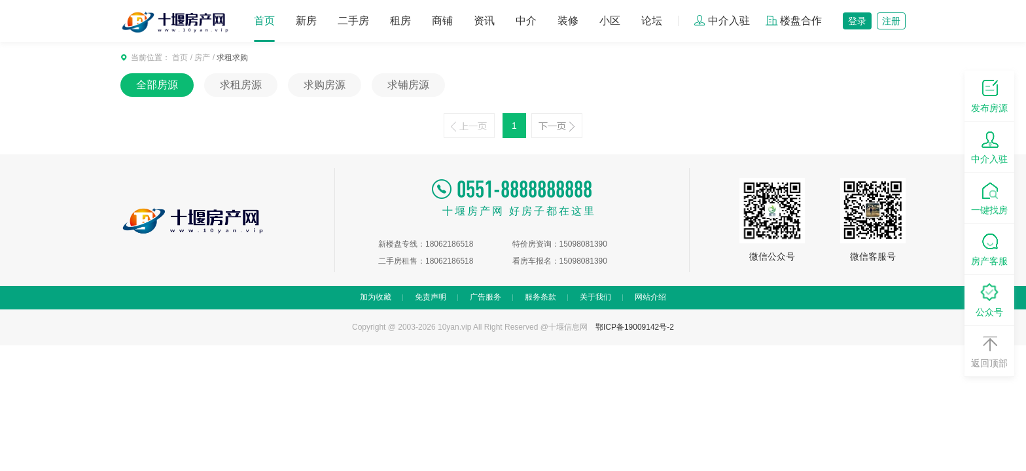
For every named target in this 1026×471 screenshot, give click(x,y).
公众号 (989, 299)
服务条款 (540, 297)
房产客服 (989, 248)
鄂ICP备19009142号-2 (634, 327)
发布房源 (989, 95)
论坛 (651, 20)
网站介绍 (650, 297)
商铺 (442, 20)
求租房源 (241, 84)
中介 (526, 20)
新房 (306, 20)
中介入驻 (722, 20)
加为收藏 (375, 297)
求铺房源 (408, 84)
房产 (202, 57)
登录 (857, 21)
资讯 (484, 20)
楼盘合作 (794, 20)
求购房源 (324, 84)
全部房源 (157, 84)
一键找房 (989, 197)
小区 (609, 20)
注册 (891, 21)
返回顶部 (989, 350)
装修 (567, 20)
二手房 (353, 20)
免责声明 (430, 297)
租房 (400, 20)
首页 (264, 20)
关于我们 (595, 297)
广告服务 (485, 297)
